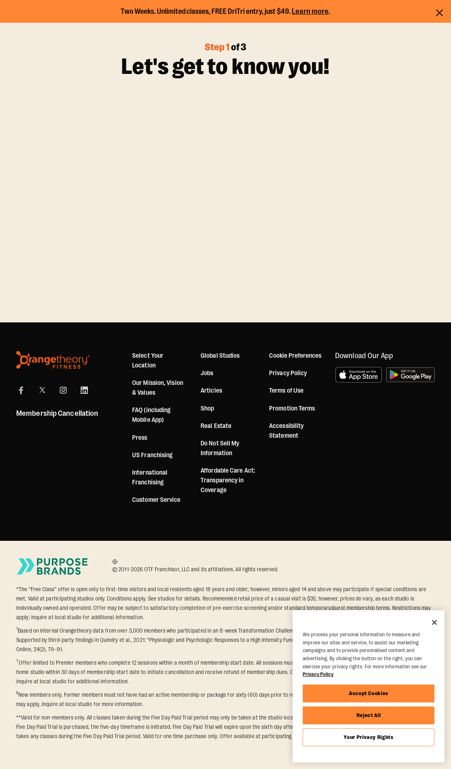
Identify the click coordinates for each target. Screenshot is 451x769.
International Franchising (149, 477)
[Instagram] (63, 390)
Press (139, 437)
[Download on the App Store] (358, 374)
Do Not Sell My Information (220, 448)
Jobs (207, 373)
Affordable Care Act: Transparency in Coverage (228, 480)
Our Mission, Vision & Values (157, 387)
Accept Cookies (368, 693)
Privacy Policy (288, 373)
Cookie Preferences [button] (295, 355)
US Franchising (152, 455)
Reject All (369, 715)
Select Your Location (147, 360)
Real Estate (216, 426)
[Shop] (207, 408)
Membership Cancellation (57, 413)
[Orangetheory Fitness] (53, 360)
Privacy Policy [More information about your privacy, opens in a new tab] (318, 674)
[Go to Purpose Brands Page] (52, 566)
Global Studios (220, 355)
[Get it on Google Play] (410, 374)
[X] (42, 390)
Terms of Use (286, 390)
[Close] (434, 622)
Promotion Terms (292, 408)
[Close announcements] (439, 11)
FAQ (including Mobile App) (151, 414)
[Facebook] (21, 390)
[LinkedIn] (84, 390)
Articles (211, 390)
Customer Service (156, 499)
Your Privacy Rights (368, 737)
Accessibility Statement (286, 430)
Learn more (310, 11)
